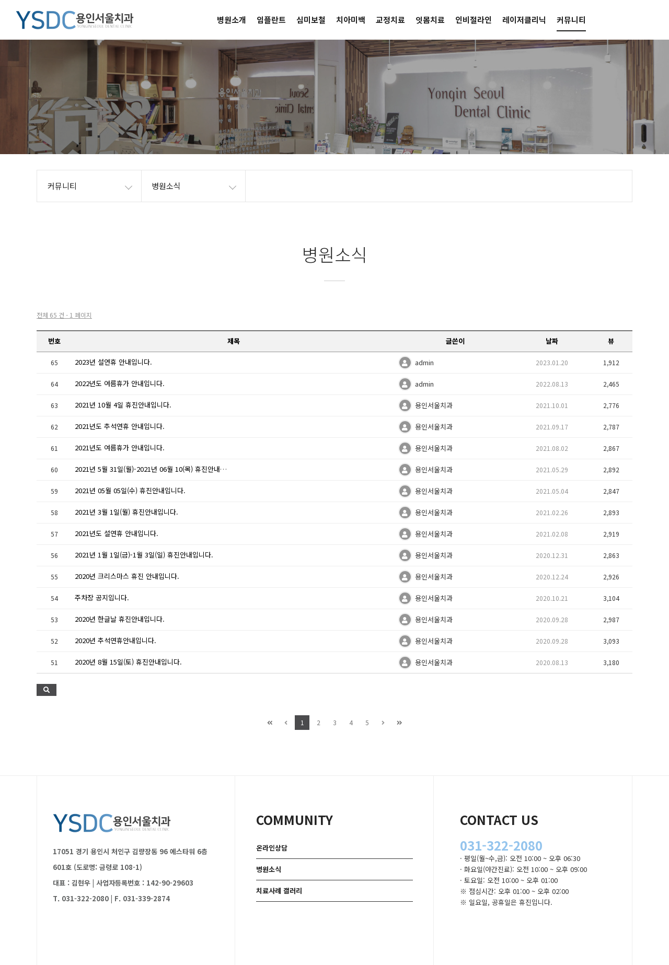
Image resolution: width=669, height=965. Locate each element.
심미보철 (311, 19)
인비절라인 (473, 19)
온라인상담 (271, 848)
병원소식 (268, 869)
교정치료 (390, 19)
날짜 (552, 341)
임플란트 (271, 19)
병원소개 (231, 19)
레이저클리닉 (524, 19)
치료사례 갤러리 (279, 891)
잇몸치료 (430, 19)
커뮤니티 (571, 19)
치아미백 (350, 19)
